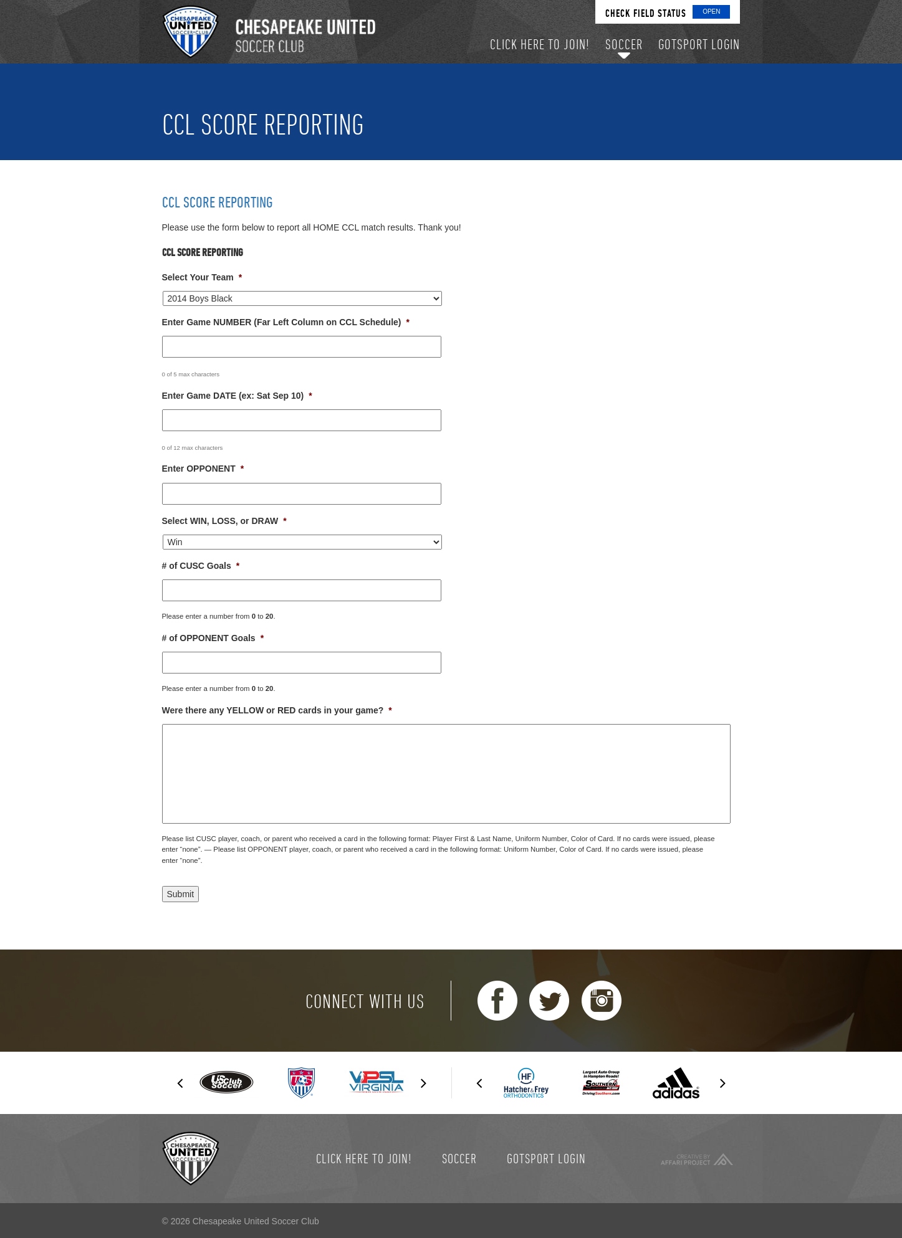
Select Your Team (202, 277)
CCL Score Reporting (217, 202)
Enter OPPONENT (203, 469)
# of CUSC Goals (201, 566)
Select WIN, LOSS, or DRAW (224, 521)
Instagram (601, 1001)
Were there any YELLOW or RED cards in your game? (277, 710)
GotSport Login (546, 1158)
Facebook (497, 1001)
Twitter (549, 1001)
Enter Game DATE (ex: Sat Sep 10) (237, 396)
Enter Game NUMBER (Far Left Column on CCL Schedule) (286, 322)
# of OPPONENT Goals (213, 638)
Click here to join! (364, 1158)
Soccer (459, 1158)
